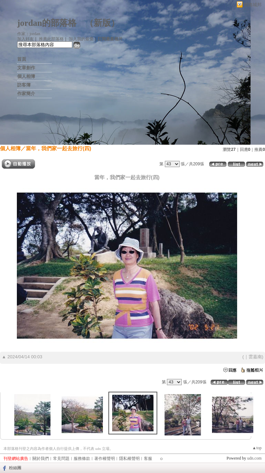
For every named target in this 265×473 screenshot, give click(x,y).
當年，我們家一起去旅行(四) (58, 148)
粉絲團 (15, 467)
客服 (148, 458)
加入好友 (25, 39)
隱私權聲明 (129, 458)
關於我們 (40, 458)
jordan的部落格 (46, 23)
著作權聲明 (104, 458)
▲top (257, 447)
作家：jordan (28, 33)
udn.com (254, 458)
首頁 (21, 59)
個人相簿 (26, 76)
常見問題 (61, 458)
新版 (102, 23)
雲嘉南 (255, 356)
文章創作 (26, 67)
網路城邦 (253, 4)
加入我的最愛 (81, 39)
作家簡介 (26, 93)
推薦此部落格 (51, 39)
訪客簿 (24, 85)
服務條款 (82, 458)
